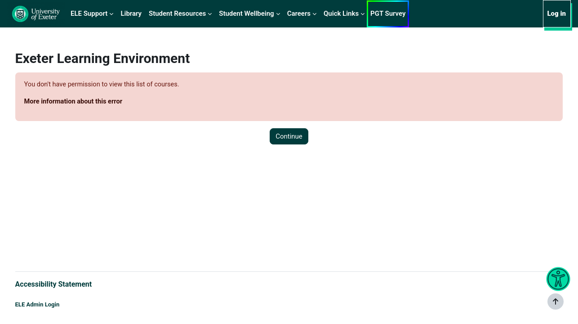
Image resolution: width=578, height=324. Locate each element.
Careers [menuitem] (299, 13)
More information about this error (91, 102)
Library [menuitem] (131, 13)
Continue (289, 137)
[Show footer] (555, 301)
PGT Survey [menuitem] (387, 13)
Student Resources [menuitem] (177, 13)
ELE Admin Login (54, 305)
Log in (556, 13)
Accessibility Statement (70, 283)
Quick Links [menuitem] (341, 13)
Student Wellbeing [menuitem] (246, 13)
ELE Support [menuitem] (89, 13)
